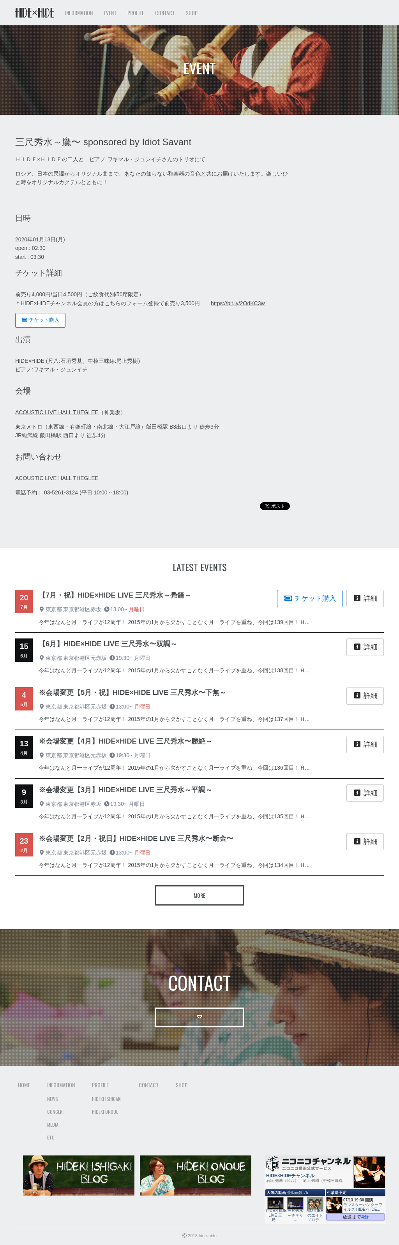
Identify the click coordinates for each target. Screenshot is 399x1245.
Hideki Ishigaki (107, 1099)
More (199, 895)
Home (24, 1085)
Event (110, 13)
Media (52, 1124)
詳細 (365, 598)
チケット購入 (40, 320)
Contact (165, 13)
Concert (56, 1111)
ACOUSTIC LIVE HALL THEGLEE (57, 412)
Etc (51, 1137)
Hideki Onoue (105, 1111)
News (52, 1099)
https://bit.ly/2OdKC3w (238, 303)
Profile (100, 1085)
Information (61, 1085)
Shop (192, 13)
